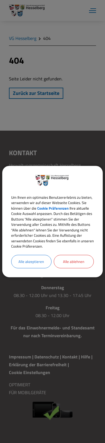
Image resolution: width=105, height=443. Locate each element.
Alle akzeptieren (31, 261)
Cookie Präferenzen (53, 208)
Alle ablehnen (73, 261)
